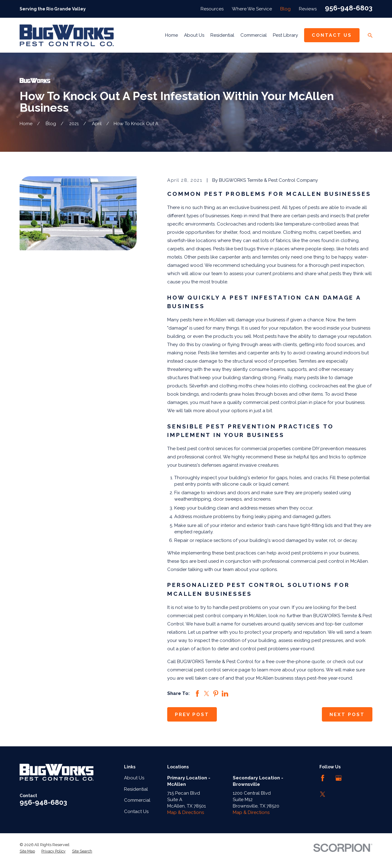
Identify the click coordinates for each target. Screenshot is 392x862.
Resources (212, 9)
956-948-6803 (348, 8)
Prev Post (192, 714)
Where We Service (252, 9)
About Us (134, 778)
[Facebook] (322, 778)
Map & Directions (185, 812)
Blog (285, 9)
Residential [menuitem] (222, 35)
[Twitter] (322, 794)
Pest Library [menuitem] (285, 35)
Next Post (347, 714)
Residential (136, 789)
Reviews (308, 9)
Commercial (137, 800)
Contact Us (332, 35)
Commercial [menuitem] (253, 35)
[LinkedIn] (355, 778)
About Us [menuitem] (194, 35)
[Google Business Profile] (338, 778)
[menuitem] (27, 851)
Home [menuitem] (171, 35)
